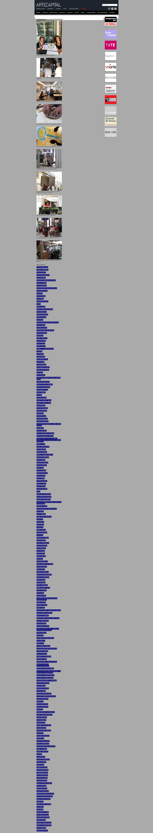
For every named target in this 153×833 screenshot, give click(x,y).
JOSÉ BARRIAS (41, 553)
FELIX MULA (40, 524)
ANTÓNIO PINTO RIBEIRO (44, 730)
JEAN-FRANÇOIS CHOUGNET (44, 796)
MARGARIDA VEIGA (42, 830)
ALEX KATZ (40, 527)
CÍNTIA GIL (40, 519)
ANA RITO (39, 351)
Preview (77, 12)
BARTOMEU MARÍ (42, 659)
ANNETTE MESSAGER (43, 791)
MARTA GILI (40, 701)
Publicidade (50, 8)
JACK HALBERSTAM (42, 561)
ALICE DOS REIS (41, 277)
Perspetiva (70, 12)
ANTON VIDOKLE (41, 633)
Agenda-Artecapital (73, 8)
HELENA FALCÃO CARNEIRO (44, 384)
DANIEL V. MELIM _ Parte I (44, 403)
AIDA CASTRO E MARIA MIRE (45, 309)
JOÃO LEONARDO (41, 430)
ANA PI (38, 304)
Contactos (58, 8)
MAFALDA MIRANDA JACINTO (45, 436)
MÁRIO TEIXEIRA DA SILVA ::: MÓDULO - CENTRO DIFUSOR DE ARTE (47, 629)
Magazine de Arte (40, 8)
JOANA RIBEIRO (41, 392)
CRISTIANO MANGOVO (43, 382)
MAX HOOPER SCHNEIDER (44, 496)
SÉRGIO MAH (40, 764)
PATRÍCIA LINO (41, 444)
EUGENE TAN (40, 738)
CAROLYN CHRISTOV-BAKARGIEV (46, 696)
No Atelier (112, 12)
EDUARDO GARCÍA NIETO (44, 725)
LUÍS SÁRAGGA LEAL (42, 814)
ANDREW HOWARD (42, 767)
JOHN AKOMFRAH (42, 465)
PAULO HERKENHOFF (42, 621)
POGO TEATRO (41, 551)
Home (64, 8)
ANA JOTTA (40, 535)
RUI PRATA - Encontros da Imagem (45, 668)
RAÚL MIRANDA (41, 449)
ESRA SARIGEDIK (41, 785)
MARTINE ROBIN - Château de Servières (47, 661)
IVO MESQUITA (41, 757)
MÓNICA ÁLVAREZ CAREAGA (45, 454)
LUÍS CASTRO (40, 362)
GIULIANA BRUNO (42, 566)
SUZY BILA (40, 372)
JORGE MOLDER (41, 556)
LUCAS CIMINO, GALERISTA (44, 613)
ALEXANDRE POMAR (42, 770)
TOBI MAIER (40, 635)
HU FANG (39, 754)
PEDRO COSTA (41, 607)
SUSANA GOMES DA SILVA (44, 693)
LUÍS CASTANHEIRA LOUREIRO (45, 433)
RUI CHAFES (40, 511)
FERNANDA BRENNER (43, 457)
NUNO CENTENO (41, 470)
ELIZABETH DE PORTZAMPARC (45, 638)
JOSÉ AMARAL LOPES (42, 812)
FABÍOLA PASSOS (41, 317)
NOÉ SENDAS (40, 522)
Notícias (38, 12)
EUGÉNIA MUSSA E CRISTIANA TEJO (47, 508)
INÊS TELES (40, 320)
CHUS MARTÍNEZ (41, 623)
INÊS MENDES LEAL (42, 359)
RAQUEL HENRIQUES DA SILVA (45, 793)
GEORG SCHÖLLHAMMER (44, 804)
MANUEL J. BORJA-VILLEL (44, 822)
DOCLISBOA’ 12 (41, 640)
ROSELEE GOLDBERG (42, 537)
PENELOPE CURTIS (42, 506)
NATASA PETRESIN (42, 780)
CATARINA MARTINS (42, 651)
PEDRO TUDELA (41, 530)
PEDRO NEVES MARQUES (44, 494)
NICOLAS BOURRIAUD (43, 543)
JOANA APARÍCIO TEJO (43, 446)
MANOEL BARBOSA (42, 418)
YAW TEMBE (40, 298)
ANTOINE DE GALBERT (43, 817)
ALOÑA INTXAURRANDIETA (44, 714)
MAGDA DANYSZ (41, 762)
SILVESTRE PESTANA (42, 301)
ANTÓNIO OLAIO (41, 416)
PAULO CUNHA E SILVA (43, 741)
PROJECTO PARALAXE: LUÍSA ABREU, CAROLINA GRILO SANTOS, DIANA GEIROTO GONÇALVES (48, 440)
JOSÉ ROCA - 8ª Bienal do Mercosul (45, 675)
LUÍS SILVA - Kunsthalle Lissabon (45, 678)
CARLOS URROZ (41, 691)
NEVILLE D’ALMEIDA (43, 615)
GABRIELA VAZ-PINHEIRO (44, 656)
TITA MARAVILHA (41, 312)
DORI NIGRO (40, 413)
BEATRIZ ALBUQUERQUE (44, 499)
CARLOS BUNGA (41, 272)
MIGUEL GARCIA (41, 483)
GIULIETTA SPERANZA (43, 683)
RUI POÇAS (40, 558)
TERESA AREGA (41, 346)
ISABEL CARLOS (41, 602)
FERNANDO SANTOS (42, 314)
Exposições (62, 12)
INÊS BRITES (40, 428)
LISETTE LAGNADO (42, 778)
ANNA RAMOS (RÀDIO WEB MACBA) (47, 648)
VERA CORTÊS (40, 478)
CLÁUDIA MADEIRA (42, 408)
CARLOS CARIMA (41, 283)
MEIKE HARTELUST (42, 473)
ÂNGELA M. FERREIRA (43, 577)
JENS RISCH (40, 335)
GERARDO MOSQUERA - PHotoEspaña (46, 680)
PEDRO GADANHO (42, 749)
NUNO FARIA (40, 593)
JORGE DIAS (40, 801)
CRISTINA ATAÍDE (41, 397)
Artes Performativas (102, 12)
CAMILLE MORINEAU (42, 572)
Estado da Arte (53, 12)
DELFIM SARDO (41, 582)
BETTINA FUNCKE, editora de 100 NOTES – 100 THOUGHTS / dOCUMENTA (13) (48, 671)
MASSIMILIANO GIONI (43, 626)
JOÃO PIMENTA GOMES (43, 367)
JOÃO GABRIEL (41, 460)
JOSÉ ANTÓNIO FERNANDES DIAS (46, 746)
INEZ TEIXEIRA (41, 375)
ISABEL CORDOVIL (42, 338)
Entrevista (45, 12)
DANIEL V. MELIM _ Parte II (44, 400)
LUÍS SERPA (40, 809)
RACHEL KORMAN (42, 452)
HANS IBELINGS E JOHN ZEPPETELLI (47, 288)
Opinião (83, 12)
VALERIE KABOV (41, 728)
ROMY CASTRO (41, 306)
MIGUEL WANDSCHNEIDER (44, 574)
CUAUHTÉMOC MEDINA (43, 646)
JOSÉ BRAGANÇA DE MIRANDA (45, 330)
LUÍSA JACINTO (41, 475)
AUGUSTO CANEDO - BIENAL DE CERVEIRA (49, 610)
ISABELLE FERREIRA (42, 269)
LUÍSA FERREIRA (41, 364)
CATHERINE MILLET (42, 772)
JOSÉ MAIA (40, 709)
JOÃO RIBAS (40, 807)
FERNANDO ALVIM (42, 788)
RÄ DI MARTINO (41, 341)
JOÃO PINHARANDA (42, 775)
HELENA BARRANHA (42, 699)
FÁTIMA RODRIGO (42, 333)
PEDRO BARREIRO (42, 410)
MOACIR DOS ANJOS (42, 704)
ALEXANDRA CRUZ (42, 291)
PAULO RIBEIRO (41, 514)
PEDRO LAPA (40, 643)
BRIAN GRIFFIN (41, 580)
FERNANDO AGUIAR (42, 389)
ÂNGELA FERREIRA (42, 585)
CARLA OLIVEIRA (41, 590)
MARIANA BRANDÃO (42, 421)
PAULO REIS (40, 733)
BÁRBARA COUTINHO (43, 688)
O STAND (39, 395)
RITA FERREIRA (41, 405)
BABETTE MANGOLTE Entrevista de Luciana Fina (42, 665)
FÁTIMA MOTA (41, 356)
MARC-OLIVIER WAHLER (43, 799)
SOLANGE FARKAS (42, 545)
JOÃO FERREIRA (41, 548)
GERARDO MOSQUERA (43, 735)
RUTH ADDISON (41, 685)
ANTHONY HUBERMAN (43, 759)
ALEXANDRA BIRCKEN (43, 275)
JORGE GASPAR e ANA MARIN (45, 564)
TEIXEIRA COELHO (42, 605)
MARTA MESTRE (41, 540)
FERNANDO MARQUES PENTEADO (46, 280)
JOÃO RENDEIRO (41, 828)
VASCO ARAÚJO (41, 486)
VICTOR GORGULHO (42, 267)
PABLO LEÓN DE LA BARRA (44, 783)
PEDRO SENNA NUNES (43, 370)
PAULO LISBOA (41, 325)
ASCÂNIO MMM (41, 296)
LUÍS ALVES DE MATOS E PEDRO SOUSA (48, 322)
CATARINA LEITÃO (42, 327)
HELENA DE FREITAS (42, 707)
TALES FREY (40, 354)
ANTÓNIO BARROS (42, 481)
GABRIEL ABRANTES (42, 751)
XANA (38, 491)
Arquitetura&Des (91, 12)
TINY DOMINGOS (41, 720)
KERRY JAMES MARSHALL (44, 516)
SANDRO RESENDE (42, 532)
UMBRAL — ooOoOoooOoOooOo (45, 348)
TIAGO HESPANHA (42, 717)
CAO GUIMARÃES (41, 285)
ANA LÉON (40, 293)
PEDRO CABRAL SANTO (43, 587)
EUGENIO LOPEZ (41, 595)
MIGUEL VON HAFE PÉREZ (44, 825)
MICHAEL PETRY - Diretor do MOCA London (48, 618)
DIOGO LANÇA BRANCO (43, 387)
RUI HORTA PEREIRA (42, 462)
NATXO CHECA (41, 343)
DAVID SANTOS (41, 722)
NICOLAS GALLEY (42, 654)
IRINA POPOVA (41, 569)
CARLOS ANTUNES (42, 489)
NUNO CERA (40, 468)
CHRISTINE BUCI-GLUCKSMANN (46, 712)
